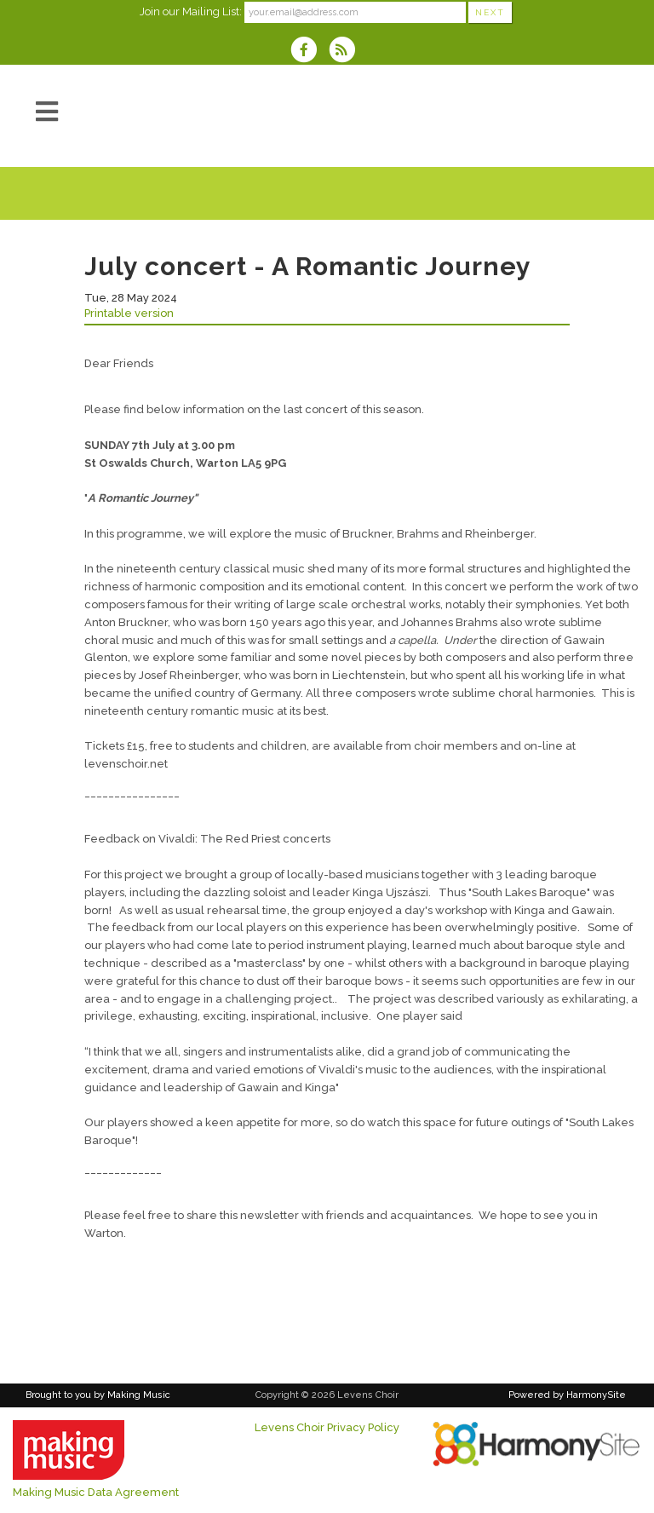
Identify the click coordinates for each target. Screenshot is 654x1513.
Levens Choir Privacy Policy (327, 1427)
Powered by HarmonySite (567, 1395)
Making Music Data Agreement (96, 1492)
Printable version (129, 313)
